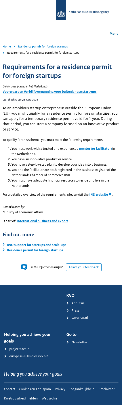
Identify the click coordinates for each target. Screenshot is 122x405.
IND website (98, 194)
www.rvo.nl (77, 318)
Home (7, 46)
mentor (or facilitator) (95, 148)
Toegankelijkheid (82, 389)
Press (72, 310)
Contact (9, 389)
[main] (61, 162)
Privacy (60, 389)
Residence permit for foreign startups (43, 46)
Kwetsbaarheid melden (21, 398)
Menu (110, 33)
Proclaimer (106, 389)
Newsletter (76, 342)
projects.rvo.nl (17, 349)
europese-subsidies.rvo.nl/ (26, 356)
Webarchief (50, 398)
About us (75, 303)
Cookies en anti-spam (35, 389)
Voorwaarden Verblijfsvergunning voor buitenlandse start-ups (50, 91)
